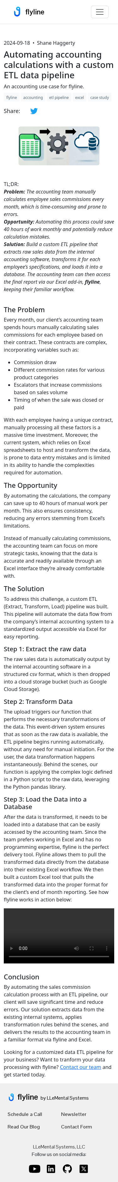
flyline (26, 12)
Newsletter (73, 1114)
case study (99, 97)
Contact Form (76, 1126)
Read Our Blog (24, 1126)
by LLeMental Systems (65, 1098)
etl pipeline (59, 97)
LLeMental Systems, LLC (59, 1146)
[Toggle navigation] (100, 12)
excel (79, 97)
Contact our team (80, 1067)
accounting (33, 97)
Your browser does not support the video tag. (59, 935)
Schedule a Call (25, 1114)
